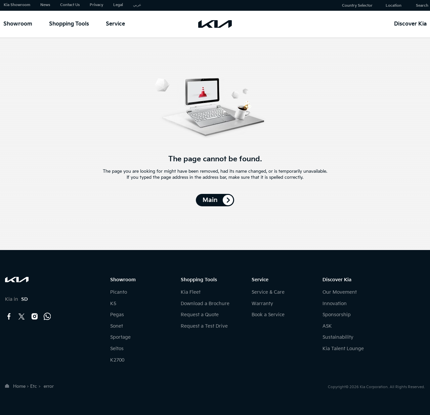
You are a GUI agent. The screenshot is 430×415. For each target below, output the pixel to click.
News (45, 5)
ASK (327, 326)
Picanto (118, 292)
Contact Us (70, 5)
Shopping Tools (69, 24)
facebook (9, 317)
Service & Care (268, 292)
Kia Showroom (17, 5)
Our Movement (339, 292)
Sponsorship (336, 315)
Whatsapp (47, 317)
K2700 (117, 360)
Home (19, 386)
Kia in (16, 299)
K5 (113, 303)
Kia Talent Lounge (343, 348)
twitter (22, 317)
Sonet (116, 326)
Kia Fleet (191, 292)
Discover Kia (410, 24)
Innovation (334, 303)
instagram (35, 317)
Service (115, 24)
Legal (118, 5)
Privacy (96, 5)
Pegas (117, 315)
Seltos (117, 348)
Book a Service (268, 315)
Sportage (120, 337)
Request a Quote (200, 315)
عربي (137, 5)
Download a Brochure (205, 303)
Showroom (17, 24)
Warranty (262, 303)
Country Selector (357, 5)
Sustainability (337, 337)
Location (393, 5)
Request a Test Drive (204, 326)
